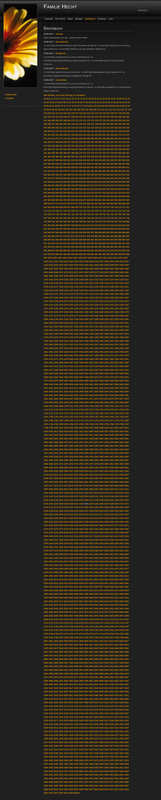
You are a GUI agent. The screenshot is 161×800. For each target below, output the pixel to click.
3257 (116, 735)
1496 (66, 362)
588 (72, 189)
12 (73, 99)
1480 (71, 359)
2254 (116, 522)
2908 (71, 663)
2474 (111, 569)
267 (108, 135)
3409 (111, 768)
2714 (121, 619)
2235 (106, 518)
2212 (76, 514)
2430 (61, 561)
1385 (106, 337)
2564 (51, 590)
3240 (116, 731)
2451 (81, 565)
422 (112, 160)
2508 (111, 576)
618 (104, 193)
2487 (91, 572)
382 (127, 153)
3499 (51, 789)
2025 (76, 475)
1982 (116, 464)
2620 (76, 601)
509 (108, 175)
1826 (101, 431)
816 (104, 225)
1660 (121, 395)
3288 (101, 742)
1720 (81, 410)
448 (127, 164)
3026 (66, 688)
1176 (81, 294)
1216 (111, 301)
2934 (116, 666)
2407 (116, 554)
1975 (81, 464)
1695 (126, 402)
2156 (51, 504)
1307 (56, 323)
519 (61, 178)
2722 (76, 623)
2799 (121, 637)
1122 (66, 283)
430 (57, 164)
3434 (66, 775)
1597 (61, 384)
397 (100, 157)
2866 (116, 652)
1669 (81, 399)
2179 (81, 507)
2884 (121, 655)
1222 (56, 305)
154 (96, 117)
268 (112, 135)
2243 (61, 522)
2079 (91, 486)
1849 (46, 439)
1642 (116, 391)
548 (88, 182)
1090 (76, 276)
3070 (116, 695)
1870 (66, 442)
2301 (96, 532)
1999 (116, 467)
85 (103, 106)
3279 (56, 742)
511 (116, 175)
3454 (81, 778)
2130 (91, 496)
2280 (76, 529)
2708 (91, 619)
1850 (51, 439)
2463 (56, 569)
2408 (121, 554)
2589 (91, 594)
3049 (96, 691)
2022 (61, 475)
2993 (71, 681)
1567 (81, 377)
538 (49, 182)
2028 (91, 475)
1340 (51, 330)
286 (96, 138)
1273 (56, 316)
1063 (111, 269)
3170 (106, 717)
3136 (106, 710)
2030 (101, 475)
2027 (86, 475)
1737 (81, 413)
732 (119, 211)
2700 (51, 619)
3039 (46, 691)
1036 (61, 265)
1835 (61, 435)
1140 (71, 287)
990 (96, 254)
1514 (71, 366)
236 (72, 131)
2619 (71, 601)
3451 (66, 778)
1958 (81, 460)
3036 (116, 688)
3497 (126, 786)
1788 (81, 424)
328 (88, 146)
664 (112, 200)
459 (84, 167)
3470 (76, 782)
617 (100, 193)
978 (49, 254)
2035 (126, 475)
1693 (116, 402)
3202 (96, 724)
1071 (66, 272)
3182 (81, 720)
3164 (76, 717)
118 (129, 109)
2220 (116, 514)
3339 (101, 753)
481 (84, 171)
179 (108, 120)
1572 (106, 377)
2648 (46, 608)
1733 (61, 413)
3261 (51, 739)
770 (96, 218)
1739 (91, 413)
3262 (56, 739)
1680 (51, 402)
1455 (116, 352)
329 (92, 146)
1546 (61, 373)
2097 (96, 489)
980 (57, 254)
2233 (96, 518)
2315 (81, 536)
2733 (46, 627)
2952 (121, 670)
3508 (96, 789)
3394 (121, 764)
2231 (86, 518)
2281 (81, 529)
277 (61, 138)
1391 (51, 341)
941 (76, 247)
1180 (101, 294)
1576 (126, 377)
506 (96, 175)
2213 (81, 514)
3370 (86, 760)
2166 (101, 504)
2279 (71, 529)
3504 (76, 789)
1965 (116, 460)
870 (57, 236)
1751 (66, 417)
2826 (86, 645)
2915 (106, 663)
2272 (121, 525)
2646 (121, 605)
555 (116, 182)
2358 (126, 543)
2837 (56, 648)
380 (119, 153)
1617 (76, 388)
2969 (121, 674)
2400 (81, 554)
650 (57, 200)
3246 (61, 735)
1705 (91, 406)
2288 (116, 529)
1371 (121, 334)
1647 (56, 395)
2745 (106, 627)
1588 (101, 381)
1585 (86, 381)
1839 (81, 435)
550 (96, 182)
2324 (126, 536)
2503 (86, 576)
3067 (101, 695)
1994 (91, 467)
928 (112, 243)
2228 (71, 518)
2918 (121, 663)
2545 (126, 583)
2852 (46, 652)
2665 (46, 612)
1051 (51, 269)
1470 (106, 355)
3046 (81, 691)
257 (68, 135)
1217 (116, 301)
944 (88, 247)
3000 (106, 681)
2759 (91, 630)
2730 (116, 623)
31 (126, 99)
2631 (46, 605)
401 (116, 157)
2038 (56, 478)
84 (101, 106)
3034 (106, 688)
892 (57, 240)
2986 (121, 677)
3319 (86, 749)
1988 (61, 467)
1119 (51, 283)
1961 (96, 460)
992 (104, 254)
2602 (71, 598)
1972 (66, 464)
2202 (111, 511)
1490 (121, 359)
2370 (101, 547)
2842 (81, 648)
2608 (101, 598)
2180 (86, 507)
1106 (71, 279)
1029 (111, 261)
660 (96, 200)
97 (50, 109)
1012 (110, 258)
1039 (76, 265)
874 (72, 236)
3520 (71, 793)
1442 (51, 352)
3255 (106, 735)
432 (65, 164)
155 (100, 117)
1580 (61, 381)
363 (53, 153)
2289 (121, 529)
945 (92, 247)
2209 (61, 514)
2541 (106, 583)
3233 (81, 731)
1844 (106, 435)
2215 (91, 514)
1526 (46, 370)
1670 (86, 399)
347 (76, 149)
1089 (71, 276)
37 (56, 102)
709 (116, 207)
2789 (71, 637)
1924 (81, 453)
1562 (56, 377)
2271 (116, 525)
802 (49, 225)
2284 (96, 529)
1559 (126, 373)
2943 (76, 670)
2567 (66, 590)
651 (61, 200)
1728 (121, 410)
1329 (81, 326)
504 (88, 175)
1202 (126, 298)
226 (119, 128)
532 (112, 178)
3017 (106, 684)
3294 (46, 746)
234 (65, 131)
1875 (91, 442)
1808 (96, 428)
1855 (76, 439)
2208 (56, 514)
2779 (106, 634)
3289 (106, 742)
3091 (51, 702)
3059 (61, 695)
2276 (56, 529)
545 (76, 182)
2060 (81, 482)
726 (96, 211)
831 (76, 229)
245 (108, 131)
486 (104, 171)
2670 (71, 612)
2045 (91, 478)
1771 (81, 420)
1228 (86, 305)
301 (68, 142)
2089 (56, 489)
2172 (46, 507)
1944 (96, 457)
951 (116, 247)
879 (92, 236)
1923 (76, 453)
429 (53, 164)
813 (92, 225)
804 (57, 225)
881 (100, 236)
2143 (71, 500)
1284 (111, 316)
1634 (76, 391)
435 (76, 164)
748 (96, 214)
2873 (66, 655)
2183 (101, 507)
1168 (126, 290)
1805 (81, 428)
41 (67, 102)
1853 (66, 439)
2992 (66, 681)
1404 (116, 341)
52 (98, 102)
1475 (46, 359)
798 (119, 222)
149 (76, 117)
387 (61, 157)
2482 (66, 572)
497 (61, 175)
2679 (116, 612)
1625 (116, 388)
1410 (61, 344)
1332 (96, 326)
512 (119, 175)
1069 (56, 272)
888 (127, 236)
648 (49, 200)
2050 (116, 478)
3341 (111, 753)
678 (80, 203)
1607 (111, 384)
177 (100, 120)
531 (108, 178)
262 (88, 135)
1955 (66, 460)
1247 (96, 308)
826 (57, 229)
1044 (101, 265)
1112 (101, 279)
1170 (51, 294)
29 (120, 99)
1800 (56, 428)
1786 (71, 424)
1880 (116, 442)
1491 (126, 359)
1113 (106, 279)
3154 (111, 713)
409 (61, 160)
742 (72, 214)
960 (65, 250)
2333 (86, 540)
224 (112, 128)
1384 (101, 337)
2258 (51, 525)
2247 (81, 522)
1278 (81, 316)
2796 (106, 637)
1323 (51, 326)
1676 (116, 399)
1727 (116, 410)
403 (123, 157)
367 (68, 153)
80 (89, 106)
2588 (86, 594)
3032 (96, 688)
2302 (101, 532)
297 (53, 142)
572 (96, 185)
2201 (106, 511)
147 (68, 117)
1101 (46, 279)
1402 (106, 341)
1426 (56, 348)
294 (127, 138)
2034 (121, 475)
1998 (111, 467)
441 (100, 164)
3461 (116, 778)
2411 (51, 558)
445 (116, 164)
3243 (46, 735)
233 (61, 131)
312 (112, 142)
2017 (121, 471)
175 (92, 120)
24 (106, 99)
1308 (61, 323)
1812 (116, 428)
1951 (46, 460)
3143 (56, 713)
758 (49, 218)
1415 (86, 344)
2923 (61, 666)
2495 (46, 576)
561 (53, 185)
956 (49, 250)
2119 (121, 493)
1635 (81, 391)
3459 (106, 778)
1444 (61, 352)
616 (96, 193)
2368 (91, 547)
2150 (106, 500)
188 (57, 124)
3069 (111, 695)
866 (127, 232)
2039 (61, 478)
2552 (76, 587)
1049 (126, 265)
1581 (66, 381)
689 (123, 203)
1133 (121, 283)
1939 (71, 457)
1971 (61, 464)
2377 (51, 551)
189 (61, 124)
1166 (116, 290)
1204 (51, 301)
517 (53, 178)
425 (123, 160)
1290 (56, 319)
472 (49, 171)
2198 (91, 511)
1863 (116, 439)
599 (116, 189)
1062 (106, 269)
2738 (71, 627)
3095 (71, 702)
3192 (46, 724)
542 (65, 182)
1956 (71, 460)
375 (100, 153)
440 (96, 164)
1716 (61, 410)
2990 (56, 681)
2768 (51, 634)
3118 (101, 706)
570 (88, 185)
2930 (96, 666)
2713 (116, 619)
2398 (71, 554)
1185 (126, 294)
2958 (66, 674)
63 (129, 102)
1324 (56, 326)
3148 (81, 713)
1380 (81, 337)
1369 (111, 334)
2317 (91, 536)
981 (61, 254)
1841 (91, 435)
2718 (56, 623)
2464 (61, 569)
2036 (46, 478)
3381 (56, 764)
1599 (71, 384)
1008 (90, 258)
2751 (51, 630)
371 (84, 153)
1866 (46, 442)
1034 (51, 265)
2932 (106, 666)
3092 (56, 702)
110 (98, 109)
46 (81, 102)
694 (57, 207)
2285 (101, 529)
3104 (116, 702)
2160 (71, 504)
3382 (61, 764)
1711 (121, 406)
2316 (86, 536)
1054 (66, 269)
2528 (126, 579)
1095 (101, 276)
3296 (56, 746)
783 (61, 222)
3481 (46, 786)
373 (92, 153)
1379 (76, 337)
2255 (121, 522)
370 (80, 153)
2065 (106, 482)
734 (127, 211)
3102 (106, 702)
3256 (111, 735)
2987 (126, 677)
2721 (71, 623)
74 (73, 106)
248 (119, 131)
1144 (91, 287)
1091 (81, 276)
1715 (56, 410)
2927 (81, 666)
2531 (56, 583)
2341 (126, 540)
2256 (126, 522)
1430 (76, 348)
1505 (111, 362)
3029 (81, 688)
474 (57, 171)
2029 (96, 475)
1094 (96, 276)
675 (68, 203)
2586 (76, 594)
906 (112, 240)
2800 (126, 637)
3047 (86, 691)
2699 (46, 619)
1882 (126, 442)
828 (65, 229)
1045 (106, 265)
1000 (49, 258)
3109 (56, 706)
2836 (51, 648)
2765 (121, 630)
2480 (56, 572)
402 (119, 157)
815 (100, 225)
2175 (61, 507)
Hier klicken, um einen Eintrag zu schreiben (64, 95)
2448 (66, 565)
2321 (111, 536)
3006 (51, 684)
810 (80, 225)
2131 (96, 496)
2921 (51, 666)
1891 (86, 446)
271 (123, 135)
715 (53, 211)
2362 (61, 547)
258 (72, 135)
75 (75, 106)
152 (88, 117)
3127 (61, 710)
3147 (76, 713)
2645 (116, 605)
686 (112, 203)
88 (112, 106)
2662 (116, 608)
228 (127, 128)
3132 (86, 710)
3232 (76, 731)
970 (104, 250)
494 (49, 175)
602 (127, 189)
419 (100, 160)
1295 (81, 319)
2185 (111, 507)
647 (45, 200)
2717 (51, 623)
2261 (66, 525)
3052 (111, 691)
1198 (106, 298)
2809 (86, 641)
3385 (76, 764)
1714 (51, 410)
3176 (51, 720)
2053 (46, 482)
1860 (101, 439)
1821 (76, 431)
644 (119, 196)
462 (96, 167)
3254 (101, 735)
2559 (111, 587)
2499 (66, 576)
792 (96, 222)
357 (116, 149)
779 (45, 222)
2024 (71, 475)
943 (84, 247)
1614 (61, 388)
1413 (76, 344)
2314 (76, 536)
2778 (101, 634)
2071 (51, 486)
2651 (61, 608)
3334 (76, 753)
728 (104, 211)
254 (57, 135)
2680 (121, 612)
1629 (51, 391)
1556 (111, 373)
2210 (66, 514)
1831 (126, 431)
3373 (101, 760)
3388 (91, 764)
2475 (116, 569)
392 (80, 157)
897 (76, 240)
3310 (126, 746)
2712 (111, 619)
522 (72, 178)
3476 (106, 782)
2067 (116, 482)
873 (68, 236)
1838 (76, 435)
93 (126, 106)
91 (120, 106)
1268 (116, 312)
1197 (101, 298)
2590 (96, 594)
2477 (126, 569)
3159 (51, 717)
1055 (71, 269)
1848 (126, 435)
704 (96, 207)
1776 (106, 420)
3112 (71, 706)
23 (103, 99)
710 (119, 207)
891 (53, 240)
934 (49, 247)
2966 (106, 674)
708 (112, 207)
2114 (96, 493)
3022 (46, 688)
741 (68, 214)
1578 (51, 381)
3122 (121, 706)
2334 (91, 540)
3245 (56, 735)
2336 (101, 540)
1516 (81, 366)
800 (127, 222)
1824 (91, 431)
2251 (101, 522)
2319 (101, 536)
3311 (46, 749)
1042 (91, 265)
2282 (86, 529)
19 (92, 99)
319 (53, 146)
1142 (81, 287)
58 (115, 102)
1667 (71, 399)
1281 (96, 316)
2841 (76, 648)
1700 (66, 406)
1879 (111, 442)
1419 (106, 344)
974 (119, 250)
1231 (101, 305)
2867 (121, 652)
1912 (106, 449)
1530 (66, 370)
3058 (56, 695)
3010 (71, 684)
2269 (106, 525)
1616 (71, 388)
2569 (76, 590)
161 (123, 117)
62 (126, 102)
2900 (116, 659)
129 (84, 113)
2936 (126, 666)
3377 (121, 760)
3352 (81, 757)
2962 (86, 674)
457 (76, 167)
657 (84, 200)
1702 (76, 406)
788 (80, 222)
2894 (86, 659)
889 (45, 240)
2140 (56, 500)
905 (108, 240)
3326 (121, 749)
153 (92, 117)
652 (65, 200)
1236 (126, 305)
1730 (46, 413)
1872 (76, 442)
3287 (96, 742)
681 (92, 203)
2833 (121, 645)
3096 (76, 702)
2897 (101, 659)
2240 (46, 522)
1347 (86, 330)
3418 (71, 771)
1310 (71, 323)
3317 (76, 749)
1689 (96, 402)
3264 (66, 739)
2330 (71, 540)
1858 (91, 439)
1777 (111, 420)
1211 (86, 301)
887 (123, 236)
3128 (66, 710)
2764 (116, 630)
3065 (91, 695)
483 (92, 171)
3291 (116, 742)
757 (45, 218)
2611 (116, 598)
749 (100, 214)
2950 (111, 670)
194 (80, 124)
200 (104, 124)
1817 (56, 431)
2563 (46, 590)
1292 (66, 319)
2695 (111, 616)
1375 (56, 337)
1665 (61, 399)
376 (104, 153)
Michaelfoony (62, 42)
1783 (56, 424)
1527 (51, 370)
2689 (81, 616)
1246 (91, 308)
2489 (101, 572)
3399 (61, 768)
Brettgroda (61, 53)
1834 (56, 435)
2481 (61, 572)
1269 (121, 312)
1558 (121, 373)
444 (112, 164)
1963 (106, 460)
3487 (76, 786)
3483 (56, 786)
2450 (76, 565)
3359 (116, 757)
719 (68, 211)
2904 (51, 663)
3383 (66, 764)
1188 (56, 298)
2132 (101, 496)
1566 (76, 377)
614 (88, 193)
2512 (46, 579)
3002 (116, 681)
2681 (126, 612)
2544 (121, 583)
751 (108, 214)
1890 (81, 446)
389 (68, 157)
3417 (66, 771)
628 (57, 196)
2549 (61, 587)
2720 (66, 623)
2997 (91, 681)
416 (88, 160)
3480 (126, 782)
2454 (96, 565)
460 (88, 167)
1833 (51, 435)
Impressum (11, 94)
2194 (71, 511)
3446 (126, 775)
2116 (106, 493)
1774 (96, 420)
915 (61, 243)
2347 (71, 543)
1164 (106, 290)
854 (80, 232)
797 (116, 222)
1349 (96, 330)
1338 (126, 326)
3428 (121, 771)
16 (84, 99)
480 (80, 171)
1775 (101, 420)
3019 (116, 684)
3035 (111, 688)
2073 (61, 486)
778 (127, 218)
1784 (61, 424)
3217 (86, 728)
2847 (106, 648)
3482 (51, 786)
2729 (111, 623)
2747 (116, 627)
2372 (111, 547)
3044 (71, 691)
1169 (46, 294)
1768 (66, 420)
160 (119, 117)
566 (72, 185)
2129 (86, 496)
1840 (86, 435)
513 (123, 175)
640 (104, 196)
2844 (91, 648)
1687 (86, 402)
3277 (46, 742)
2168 (111, 504)
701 (84, 207)
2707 (86, 619)
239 (84, 131)
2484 (76, 572)
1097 (111, 276)
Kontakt (9, 98)
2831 (111, 645)
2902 (126, 659)
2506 (101, 576)
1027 (101, 261)
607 (61, 193)
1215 (106, 301)
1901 (51, 449)
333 (108, 146)
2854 (56, 652)
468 (119, 167)
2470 (91, 569)
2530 (51, 583)
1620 (91, 388)
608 (65, 193)
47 (84, 102)
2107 (61, 493)
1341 (56, 330)
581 (45, 189)
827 (61, 229)
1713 (46, 410)
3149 (86, 713)
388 (65, 157)
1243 (76, 308)
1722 (91, 410)
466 (112, 167)
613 (84, 193)
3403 (81, 768)
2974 (61, 677)
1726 (111, 410)
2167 (106, 504)
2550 (66, 587)
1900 (46, 449)
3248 (71, 735)
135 (108, 113)
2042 (76, 478)
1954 (61, 460)
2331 (76, 540)
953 (123, 247)
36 (53, 102)
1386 (111, 337)
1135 (46, 287)
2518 (76, 579)
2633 (56, 605)
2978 (81, 677)
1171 (56, 294)
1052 (56, 269)
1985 (46, 467)
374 (96, 153)
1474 (126, 355)
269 (116, 135)
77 (81, 106)
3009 (66, 684)
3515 (46, 793)
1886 (61, 446)
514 (127, 175)
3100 (96, 702)
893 (61, 240)
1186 (46, 298)
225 (116, 128)
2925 (71, 666)
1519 (96, 366)
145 (61, 117)
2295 (66, 532)
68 (56, 106)
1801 (61, 428)
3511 (111, 789)
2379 (61, 551)
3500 (56, 789)
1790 (91, 424)
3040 (51, 691)
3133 (91, 710)
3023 (51, 688)
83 (98, 106)
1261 (81, 312)
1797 (126, 424)
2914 (101, 663)
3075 (56, 699)
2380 (66, 551)
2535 (76, 583)
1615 (66, 388)
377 (108, 153)
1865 (126, 439)
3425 (106, 771)
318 (49, 146)
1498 (76, 362)
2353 (101, 543)
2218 (106, 514)
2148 (96, 500)
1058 (86, 269)
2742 (91, 627)
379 (116, 153)
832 (80, 229)
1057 (81, 269)
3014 (91, 684)
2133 (106, 496)
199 (100, 124)
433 (68, 164)
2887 (51, 659)
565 (68, 185)
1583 (76, 381)
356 (112, 149)
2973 (56, 677)
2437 (96, 561)
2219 (111, 514)
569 (84, 185)
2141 (61, 500)
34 (47, 102)
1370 (116, 334)
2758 (86, 630)
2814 (111, 641)
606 (57, 193)
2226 (61, 518)
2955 (51, 674)
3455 (86, 778)
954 (127, 247)
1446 (71, 352)
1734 (66, 413)
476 (65, 171)
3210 (51, 728)
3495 (116, 786)
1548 (71, 373)
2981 (96, 677)
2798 (116, 637)
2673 (86, 612)
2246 (76, 522)
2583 (61, 594)
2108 (66, 493)
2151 (111, 500)
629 (61, 196)
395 (92, 157)
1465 (81, 355)
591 (84, 189)
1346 (81, 330)
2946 (91, 670)
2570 (81, 590)
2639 (86, 605)
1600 (76, 384)
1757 (96, 417)
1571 (101, 377)
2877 (86, 655)
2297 (76, 532)
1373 (46, 337)
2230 (81, 518)
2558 (106, 587)
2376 (46, 551)
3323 (106, 749)
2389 (111, 551)
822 (127, 225)
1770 (76, 420)
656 (80, 200)
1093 (91, 276)
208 (49, 128)
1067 (46, 272)
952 (119, 247)
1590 (111, 381)
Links (110, 19)
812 (88, 225)
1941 (81, 457)
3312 (51, 749)
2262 (71, 525)
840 (112, 229)
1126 (86, 283)
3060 (66, 695)
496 (57, 175)
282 (80, 138)
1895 (106, 446)
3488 (81, 786)
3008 (61, 684)
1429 (71, 348)
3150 (91, 713)
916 (65, 243)
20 (95, 99)
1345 (76, 330)
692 (49, 207)
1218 (121, 301)
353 (100, 149)
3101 (101, 702)
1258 (66, 312)
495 (53, 175)
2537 (86, 583)
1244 (81, 308)
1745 (121, 413)
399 (108, 157)
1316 (101, 323)
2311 (61, 536)
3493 (106, 786)
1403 (111, 341)
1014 (120, 258)
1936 (56, 457)
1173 (66, 294)
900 (88, 240)
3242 (126, 731)
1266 (106, 312)
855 (84, 232)
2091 (66, 489)
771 (100, 218)
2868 (126, 652)
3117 (96, 706)
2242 (56, 522)
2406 (111, 554)
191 (68, 124)
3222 (111, 728)
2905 (56, 663)
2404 (101, 554)
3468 (66, 782)
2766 (126, 630)
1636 (86, 391)
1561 (51, 377)
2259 (56, 525)
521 (68, 178)
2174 (56, 507)
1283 (106, 316)
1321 (126, 323)
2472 (101, 569)
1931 (116, 453)
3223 (116, 728)
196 (88, 124)
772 (104, 218)
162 (127, 117)
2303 (106, 532)
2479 (51, 572)
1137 (56, 287)
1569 (91, 377)
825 (53, 229)
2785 (51, 637)
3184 (91, 720)
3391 (106, 764)
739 (61, 214)
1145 (96, 287)
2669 (66, 612)
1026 (96, 261)
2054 (51, 482)
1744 (116, 413)
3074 (51, 699)
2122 (51, 496)
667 (123, 200)
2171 (126, 504)
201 (108, 124)
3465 (51, 782)
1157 (71, 290)
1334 (106, 326)
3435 (71, 775)
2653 (71, 608)
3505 (81, 789)
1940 (76, 457)
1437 (111, 348)
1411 (66, 344)
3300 (76, 746)
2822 (66, 645)
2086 (126, 486)
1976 (86, 464)
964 (80, 250)
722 (80, 211)
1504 (106, 362)
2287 (111, 529)
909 (123, 240)
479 (76, 171)
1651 (76, 395)
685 (108, 203)
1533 (81, 370)
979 (53, 254)
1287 (126, 316)
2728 (106, 623)
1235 (121, 305)
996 (119, 254)
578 (119, 185)
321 (61, 146)
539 (53, 182)
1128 (96, 283)
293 (123, 138)
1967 (126, 460)
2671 (76, 612)
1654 (91, 395)
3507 (91, 789)
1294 (76, 319)
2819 (51, 645)
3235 (91, 731)
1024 (86, 261)
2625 (101, 601)
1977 (91, 464)
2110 (76, 493)
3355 (96, 757)
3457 (96, 778)
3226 (46, 731)
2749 (126, 627)
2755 (71, 630)
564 (65, 185)
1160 (86, 290)
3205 (111, 724)
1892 (91, 446)
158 (112, 117)
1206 (61, 301)
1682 (61, 402)
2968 (116, 674)
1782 (51, 424)
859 (100, 232)
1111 (96, 279)
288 (104, 138)
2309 (51, 536)
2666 (51, 612)
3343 (121, 753)
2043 (81, 478)
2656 (86, 608)
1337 (121, 326)
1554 (101, 373)
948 (104, 247)
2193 (66, 511)
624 (127, 193)
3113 (76, 706)
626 (49, 196)
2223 (46, 518)
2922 (56, 666)
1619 (86, 388)
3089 (126, 699)
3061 (71, 695)
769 (92, 218)
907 (116, 240)
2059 (76, 482)
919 (76, 243)
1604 (96, 384)
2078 (86, 486)
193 (76, 124)
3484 (61, 786)
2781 (116, 634)
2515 (61, 579)
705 (100, 207)
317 (45, 146)
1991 (76, 467)
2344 (56, 543)
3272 (106, 739)
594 (96, 189)
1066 (126, 269)
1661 (126, 395)
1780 (126, 420)
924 (96, 243)
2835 (46, 648)
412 (72, 160)
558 (127, 182)
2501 (76, 576)
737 (53, 214)
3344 (126, 753)
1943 (91, 457)
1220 (46, 305)
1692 (111, 402)
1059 (91, 269)
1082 (121, 272)
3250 (81, 735)
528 (96, 178)
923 (92, 243)
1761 (116, 417)
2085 (121, 486)
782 (57, 222)
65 (47, 106)
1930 (111, 453)
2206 (46, 514)
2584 (66, 594)
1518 (91, 366)
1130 (106, 283)
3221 (106, 728)
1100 (126, 276)
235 (68, 131)
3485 (66, 786)
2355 (111, 543)
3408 (106, 768)
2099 (106, 489)
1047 (116, 265)
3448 (51, 778)
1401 (101, 341)
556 (119, 182)
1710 (116, 406)
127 (76, 113)
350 (88, 149)
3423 (96, 771)
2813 (106, 641)
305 (84, 142)
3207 (121, 724)
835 (92, 229)
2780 (111, 634)
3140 (126, 710)
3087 (116, 699)
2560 (116, 587)
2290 (126, 529)
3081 (86, 699)
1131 (111, 283)
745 (84, 214)
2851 (126, 648)
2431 (66, 561)
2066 (111, 482)
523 (76, 178)
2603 (76, 598)
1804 (76, 428)
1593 (126, 381)
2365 (76, 547)
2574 (101, 590)
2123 (56, 496)
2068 (121, 482)
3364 (56, 760)
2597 (46, 598)
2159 (66, 504)
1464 (76, 355)
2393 (46, 554)
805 (61, 225)
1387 (116, 337)
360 (127, 149)
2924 (66, 666)
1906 (76, 449)
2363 (66, 547)
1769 (71, 420)
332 (104, 146)
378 (112, 153)
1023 (81, 261)
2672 (81, 612)
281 (76, 138)
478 (72, 171)
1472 (116, 355)
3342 (116, 753)
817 (108, 225)
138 (119, 113)
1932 (121, 453)
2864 (106, 652)
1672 (96, 399)
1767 (61, 420)
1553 (96, 373)
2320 (106, 536)
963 (76, 250)
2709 (96, 619)
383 (45, 157)
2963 (91, 674)
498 (65, 175)
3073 (46, 699)
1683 (66, 402)
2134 (111, 496)
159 (116, 117)
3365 (61, 760)
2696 (116, 616)
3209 (46, 728)
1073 (76, 272)
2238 (121, 518)
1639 (101, 391)
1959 (86, 460)
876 (80, 236)
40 (64, 102)
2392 (126, 551)
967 (92, 250)
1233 (111, 305)
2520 (86, 579)
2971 (46, 677)
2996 (86, 681)
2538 (91, 583)
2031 (106, 475)
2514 (56, 579)
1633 (71, 391)
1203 (46, 301)
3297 (61, 746)
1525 (126, 366)
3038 (126, 688)
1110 (91, 279)
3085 (106, 699)
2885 (126, 655)
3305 (101, 746)
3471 (81, 782)
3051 (106, 691)
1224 (66, 305)
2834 (126, 645)
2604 (81, 598)
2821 (61, 645)
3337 (91, 753)
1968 (46, 464)
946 (96, 247)
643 (116, 196)
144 (57, 117)
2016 (116, 471)
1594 (46, 384)
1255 (51, 312)
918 (72, 243)
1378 (71, 337)
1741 (101, 413)
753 (116, 214)
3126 (56, 710)
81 (92, 106)
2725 (91, 623)
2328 (61, 540)
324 (72, 146)
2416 (76, 558)
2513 (51, 579)
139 (123, 113)
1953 (56, 460)
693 (53, 207)
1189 (61, 298)
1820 (71, 431)
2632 (51, 605)
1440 (126, 348)
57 (112, 102)
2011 (91, 471)
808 (72, 225)
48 (87, 102)
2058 (71, 482)
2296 (71, 532)
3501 (61, 789)
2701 (56, 619)
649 (53, 200)
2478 (46, 572)
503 (84, 175)
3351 (76, 757)
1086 (56, 276)
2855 (61, 652)
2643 (106, 605)
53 (101, 102)
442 (104, 164)
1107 (76, 279)
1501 (91, 362)
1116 (121, 279)
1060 (96, 269)
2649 (51, 608)
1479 (66, 359)
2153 (121, 500)
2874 (71, 655)
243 (100, 131)
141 (45, 117)
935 (53, 247)
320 (57, 146)
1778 (116, 420)
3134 (96, 710)
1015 (125, 258)
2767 (46, 634)
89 (115, 106)
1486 (101, 359)
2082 (106, 486)
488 (112, 171)
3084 (101, 699)
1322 (46, 326)
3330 (56, 753)
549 (92, 182)
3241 (121, 731)
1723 (96, 410)
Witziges (79, 19)
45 (78, 102)
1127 (91, 283)
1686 (81, 402)
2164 (91, 504)
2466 (71, 569)
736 (49, 214)
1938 (66, 457)
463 (100, 167)
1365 (91, 334)
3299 (71, 746)
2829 (101, 645)
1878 (106, 442)
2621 (81, 601)
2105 (51, 493)
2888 (56, 659)
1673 (101, 399)
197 (92, 124)
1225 (71, 305)
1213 (96, 301)
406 (49, 160)
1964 (111, 460)
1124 (76, 283)
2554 (86, 587)
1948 (116, 457)
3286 (91, 742)
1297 (91, 319)
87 (109, 106)
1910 (96, 449)
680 (88, 203)
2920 (46, 666)
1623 (106, 388)
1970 (56, 464)
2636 (71, 605)
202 (112, 124)
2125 (66, 496)
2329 (66, 540)
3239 (111, 731)
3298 (66, 746)
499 (68, 175)
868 (49, 236)
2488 (96, 572)
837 (100, 229)
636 (88, 196)
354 (104, 149)
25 (109, 99)
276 (57, 138)
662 (104, 200)
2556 (96, 587)
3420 (81, 771)
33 (45, 102)
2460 (126, 565)
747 (92, 214)
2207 (51, 514)
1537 (101, 370)
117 (126, 109)
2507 (106, 576)
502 (80, 175)
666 (119, 200)
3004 (126, 681)
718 (65, 211)
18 (89, 99)
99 (56, 109)
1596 (56, 384)
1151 (126, 287)
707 (108, 207)
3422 (91, 771)
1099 (121, 276)
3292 (121, 742)
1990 (71, 467)
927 (108, 243)
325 (76, 146)
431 (61, 164)
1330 (86, 326)
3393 (116, 764)
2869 (46, 655)
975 (123, 250)
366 (65, 153)
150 (80, 117)
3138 (116, 710)
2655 (81, 608)
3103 (111, 702)
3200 (86, 724)
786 (72, 222)
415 (84, 160)
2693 (101, 616)
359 (123, 149)
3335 (81, 753)
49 (89, 102)
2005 (61, 471)
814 (96, 225)
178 (104, 120)
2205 (126, 511)
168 (65, 120)
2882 (111, 655)
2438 (101, 561)
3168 (96, 717)
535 (123, 178)
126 (72, 113)
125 (68, 113)
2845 (96, 648)
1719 (76, 410)
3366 (66, 760)
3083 (96, 699)
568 (80, 185)
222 (104, 128)
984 (72, 254)
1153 (51, 290)
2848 (111, 648)
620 (112, 193)
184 (127, 120)
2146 (86, 500)
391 (76, 157)
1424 (46, 348)
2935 (121, 666)
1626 (121, 388)
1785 (66, 424)
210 (57, 128)
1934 (46, 457)
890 (49, 240)
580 (127, 185)
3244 (51, 735)
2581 (51, 594)
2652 (66, 608)
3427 (116, 771)
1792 (101, 424)
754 (119, 214)
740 (65, 214)
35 (50, 102)
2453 (91, 565)
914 (57, 243)
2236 (111, 518)
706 (104, 207)
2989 (51, 681)
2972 (51, 677)
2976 (71, 677)
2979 (86, 677)
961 (68, 250)
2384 (86, 551)
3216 (81, 728)
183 (123, 120)
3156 (121, 713)
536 (127, 178)
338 (127, 146)
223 (108, 128)
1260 (76, 312)
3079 (76, 699)
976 (127, 250)
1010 (100, 258)
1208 (71, 301)
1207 (66, 301)
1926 (91, 453)
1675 (111, 399)
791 (92, 222)
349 (84, 149)
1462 (66, 355)
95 (45, 109)
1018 (56, 261)
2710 (101, 619)
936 (57, 247)
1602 (86, 384)
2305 (116, 532)
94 (129, 106)
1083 (126, 272)
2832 (116, 645)
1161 (91, 290)
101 (63, 109)
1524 (121, 366)
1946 (106, 457)
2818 (46, 645)
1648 (61, 395)
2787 (61, 637)
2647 (126, 605)
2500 (71, 576)
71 (64, 106)
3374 (106, 760)
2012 (96, 471)
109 (94, 109)
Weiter (77, 793)
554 (112, 182)
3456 (91, 778)
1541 (121, 370)
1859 (96, 439)
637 (92, 196)
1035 (56, 265)
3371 (91, 760)
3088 (121, 699)
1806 (86, 428)
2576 (111, 590)
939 (68, 247)
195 (84, 124)
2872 (61, 655)
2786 (56, 637)
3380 (51, 764)
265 (100, 135)
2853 (51, 652)
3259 (126, 735)
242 (96, 131)
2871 (56, 655)
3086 (111, 699)
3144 (61, 713)
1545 (56, 373)
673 (61, 203)
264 (96, 135)
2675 (96, 612)
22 (101, 99)
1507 (121, 362)
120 (49, 113)
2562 (126, 587)
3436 (76, 775)
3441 (101, 775)
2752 (56, 630)
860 (104, 232)
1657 (106, 395)
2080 (96, 486)
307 (92, 142)
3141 (46, 713)
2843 (86, 648)
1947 (111, 457)
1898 (121, 446)
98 (53, 109)
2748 (121, 627)
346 (72, 149)
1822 (81, 431)
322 (65, 146)
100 (59, 109)
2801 (46, 641)
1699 (61, 406)
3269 (91, 739)
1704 (86, 406)
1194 (86, 298)
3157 (126, 713)
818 (112, 225)
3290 (111, 742)
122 (57, 113)
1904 (66, 449)
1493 (51, 362)
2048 (106, 478)
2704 (71, 619)
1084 (46, 276)
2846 (101, 648)
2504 (91, 576)
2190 (51, 511)
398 (104, 157)
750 (104, 214)
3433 (61, 775)
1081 (116, 272)
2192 (61, 511)
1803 (71, 428)
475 (61, 171)
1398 (86, 341)
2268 (101, 525)
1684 (71, 402)
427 (45, 164)
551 (100, 182)
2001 (126, 467)
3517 (56, 793)
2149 (101, 500)
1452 (101, 352)
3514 (126, 789)
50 (92, 102)
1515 (76, 366)
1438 (116, 348)
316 (127, 142)
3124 (46, 710)
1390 (46, 341)
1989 (66, 467)
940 (72, 247)
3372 (96, 760)
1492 (46, 362)
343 (61, 149)
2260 (61, 525)
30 (123, 99)
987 (84, 254)
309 (100, 142)
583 (53, 189)
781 (53, 222)
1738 (86, 413)
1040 (81, 265)
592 (88, 189)
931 (123, 243)
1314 (91, 323)
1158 (76, 290)
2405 (106, 554)
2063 (96, 482)
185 (45, 124)
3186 (101, 720)
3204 (106, 724)
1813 (121, 428)
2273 (126, 525)
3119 (106, 706)
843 (123, 229)
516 (49, 178)
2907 (66, 663)
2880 (101, 655)
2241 (51, 522)
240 (88, 131)
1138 (61, 287)
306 (88, 142)
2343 (51, 543)
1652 (81, 395)
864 (119, 232)
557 (123, 182)
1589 (106, 381)
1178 (91, 294)
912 (49, 243)
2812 (101, 641)
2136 (121, 496)
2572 (91, 590)
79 (87, 106)
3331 (61, 753)
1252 (121, 308)
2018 (126, 471)
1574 (116, 377)
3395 (126, 764)
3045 (76, 691)
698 (72, 207)
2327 (56, 540)
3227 (51, 731)
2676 (101, 612)
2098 (101, 489)
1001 (54, 258)
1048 (121, 265)
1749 (56, 417)
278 (65, 138)
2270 (111, 525)
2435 (86, 561)
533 (116, 178)
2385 (91, 551)
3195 (61, 724)
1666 (66, 399)
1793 (106, 424)
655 (76, 200)
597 (108, 189)
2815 (116, 641)
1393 (61, 341)
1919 (56, 453)
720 (72, 211)
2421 (101, 558)
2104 (46, 493)
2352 (96, 543)
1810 (106, 428)
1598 (66, 384)
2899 (111, 659)
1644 (126, 391)
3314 (61, 749)
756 (127, 214)
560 (49, 185)
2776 (91, 634)
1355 (126, 330)
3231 (71, 731)
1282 (101, 316)
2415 (71, 558)
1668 (76, 399)
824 (49, 229)
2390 (116, 551)
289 (108, 138)
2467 (76, 569)
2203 (116, 511)
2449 (71, 565)
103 (71, 109)
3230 (66, 731)
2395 (56, 554)
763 (68, 218)
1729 (126, 410)
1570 (96, 377)
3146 (71, 713)
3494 (111, 786)
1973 (71, 464)
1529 (61, 370)
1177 (86, 294)
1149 (116, 287)
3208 (126, 724)
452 (57, 167)
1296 (86, 319)
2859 (81, 652)
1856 (81, 439)
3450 (61, 778)
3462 (121, 778)
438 (88, 164)
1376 (61, 337)
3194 (56, 724)
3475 (101, 782)
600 (119, 189)
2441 (116, 561)
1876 (96, 442)
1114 (111, 279)
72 (67, 106)
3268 (86, 739)
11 (70, 99)
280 (72, 138)
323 (68, 146)
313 (116, 142)
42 (70, 102)
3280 (61, 742)
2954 (46, 674)
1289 (51, 319)
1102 (51, 279)
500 (72, 175)
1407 (46, 344)
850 (65, 232)
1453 (106, 352)
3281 (66, 742)
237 (76, 131)
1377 (66, 337)
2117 (111, 493)
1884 (51, 446)
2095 (86, 489)
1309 (66, 323)
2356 (116, 543)
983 (68, 254)
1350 (101, 330)
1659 (116, 395)
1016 (46, 261)
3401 (71, 768)
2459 (121, 565)
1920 (61, 453)
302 (72, 142)
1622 (101, 388)
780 (49, 222)
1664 (56, 399)
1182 (111, 294)
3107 (46, 706)
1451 (96, 352)
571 (92, 185)
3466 (56, 782)
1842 (96, 435)
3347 (56, 757)
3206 (116, 724)
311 (108, 142)
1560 (46, 377)
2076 (76, 486)
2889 (61, 659)
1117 (126, 279)
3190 (121, 720)
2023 (66, 475)
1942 (86, 457)
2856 (66, 652)
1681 (56, 402)
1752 (71, 417)
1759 (106, 417)
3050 (101, 691)
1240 (61, 308)
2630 (126, 601)
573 (100, 185)
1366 (96, 334)
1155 (61, 290)
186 (49, 124)
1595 (51, 384)
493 (45, 175)
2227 (66, 518)
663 (108, 200)
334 (112, 146)
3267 (81, 739)
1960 (91, 460)
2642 (101, 605)
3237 (101, 731)
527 (92, 178)
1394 (66, 341)
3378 (126, 760)
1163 (101, 290)
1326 (66, 326)
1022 (76, 261)
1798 (46, 428)
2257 (46, 525)
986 (80, 254)
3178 (61, 720)
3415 (56, 771)
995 (116, 254)
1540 (116, 370)
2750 (46, 630)
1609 (121, 384)
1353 (116, 330)
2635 (66, 605)
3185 (96, 720)
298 (57, 142)
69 (59, 106)
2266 (91, 525)
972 (112, 250)
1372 (126, 334)
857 (92, 232)
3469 (71, 782)
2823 (71, 645)
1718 (71, 410)
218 (88, 128)
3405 (91, 768)
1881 (121, 442)
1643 (121, 391)
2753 (61, 630)
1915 (121, 449)
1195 (91, 298)
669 (45, 203)
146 (65, 117)
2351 (91, 543)
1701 (71, 406)
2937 (46, 670)
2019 (46, 475)
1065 (121, 269)
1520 (101, 366)
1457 (126, 352)
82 (95, 106)
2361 (56, 547)
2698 (126, 616)
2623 (91, 601)
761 (61, 218)
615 (92, 193)
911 (45, 243)
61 (123, 102)
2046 (96, 478)
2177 (71, 507)
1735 (71, 413)
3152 (101, 713)
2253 (111, 522)
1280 (91, 316)
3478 (116, 782)
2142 (66, 500)
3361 (126, 757)
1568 (86, 377)
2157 (56, 504)
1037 (66, 265)
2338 (111, 540)
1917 (46, 453)
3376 (116, 760)
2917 (116, 663)
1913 (111, 449)
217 (84, 128)
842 (119, 229)
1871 (71, 442)
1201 (121, 298)
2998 (96, 681)
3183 (86, 720)
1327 (71, 326)
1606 (106, 384)
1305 (46, 323)
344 (65, 149)
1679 (46, 402)
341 (53, 149)
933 (45, 247)
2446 (56, 565)
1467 (91, 355)
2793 (91, 637)
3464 (46, 782)
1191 (71, 298)
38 (59, 102)
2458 (116, 565)
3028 (76, 688)
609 (68, 193)
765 (76, 218)
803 (53, 225)
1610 (126, 384)
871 (61, 236)
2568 (71, 590)
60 (120, 102)
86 (106, 106)
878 (88, 236)
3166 (86, 717)
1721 (86, 410)
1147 (106, 287)
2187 (121, 507)
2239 (126, 518)
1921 (66, 453)
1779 (121, 420)
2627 (111, 601)
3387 (86, 764)
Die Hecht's (60, 19)
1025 (91, 261)
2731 (121, 623)
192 (72, 124)
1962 (101, 460)
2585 (71, 594)
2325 (46, 540)
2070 (46, 486)
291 (116, 138)
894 (65, 240)
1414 (81, 344)
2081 (101, 486)
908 (119, 240)
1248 (101, 308)
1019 (61, 261)
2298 (81, 532)
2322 (116, 536)
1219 (126, 301)
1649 (66, 395)
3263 (61, 739)
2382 (76, 551)
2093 (76, 489)
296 (49, 142)
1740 (96, 413)
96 (47, 109)
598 (112, 189)
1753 (76, 417)
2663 (121, 608)
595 (100, 189)
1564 (66, 377)
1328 (76, 326)
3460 (111, 778)
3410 (116, 768)
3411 (121, 768)
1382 (91, 337)
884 (112, 236)
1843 (101, 435)
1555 (106, 373)
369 (76, 153)
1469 (101, 355)
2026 (81, 475)
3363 (51, 760)
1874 (86, 442)
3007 (56, 684)
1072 (71, 272)
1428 (66, 348)
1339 (46, 330)
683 (100, 203)
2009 (81, 471)
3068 (106, 695)
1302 (116, 319)
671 (53, 203)
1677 (121, 399)
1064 (116, 269)
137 (116, 113)
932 (127, 243)
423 (116, 160)
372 (88, 153)
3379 (46, 764)
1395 (71, 341)
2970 (126, 674)
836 (96, 229)
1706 (96, 406)
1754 (81, 417)
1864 (121, 439)
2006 (66, 471)
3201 (91, 724)
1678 (126, 399)
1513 (66, 366)
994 (112, 254)
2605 (86, 598)
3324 (111, 749)
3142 (51, 713)
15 (81, 99)
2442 (121, 561)
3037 (121, 688)
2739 (76, 627)
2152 (116, 500)
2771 (66, 634)
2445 (51, 565)
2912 (91, 663)
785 (68, 222)
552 (104, 182)
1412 (71, 344)
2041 (71, 478)
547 (84, 182)
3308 (116, 746)
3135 (101, 710)
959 (61, 250)
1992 (81, 467)
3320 (91, 749)
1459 (51, 355)
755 (123, 214)
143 (53, 117)
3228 (56, 731)
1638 (96, 391)
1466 (86, 355)
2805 (66, 641)
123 (61, 113)
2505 (96, 576)
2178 (76, 507)
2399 (76, 554)
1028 (106, 261)
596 (104, 189)
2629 (121, 601)
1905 (71, 449)
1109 (86, 279)
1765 (51, 420)
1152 (46, 290)
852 (72, 232)
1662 (46, 399)
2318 (96, 536)
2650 (56, 608)
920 (80, 243)
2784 (46, 637)
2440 (111, 561)
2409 (126, 554)
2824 (76, 645)
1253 (126, 308)
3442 (106, 775)
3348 (61, 757)
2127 (76, 496)
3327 (126, 749)
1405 (121, 341)
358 (119, 149)
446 (119, 164)
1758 (101, 417)
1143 (86, 287)
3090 (46, 702)
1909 (91, 449)
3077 (66, 699)
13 (75, 99)
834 (88, 229)
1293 (71, 319)
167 (61, 120)
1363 (81, 334)
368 (72, 153)
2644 (111, 605)
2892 (76, 659)
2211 (71, 514)
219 (92, 128)
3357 (106, 757)
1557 (116, 373)
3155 (116, 713)
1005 (75, 258)
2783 (126, 634)
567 (76, 185)
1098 (116, 276)
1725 (106, 410)
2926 (76, 666)
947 (100, 247)
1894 (101, 446)
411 (68, 160)
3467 (61, 782)
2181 (91, 507)
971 (108, 250)
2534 (71, 583)
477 (68, 171)
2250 (96, 522)
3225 (126, 728)
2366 (81, 547)
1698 (56, 406)
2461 (46, 569)
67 (53, 106)
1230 (96, 305)
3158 (46, 717)
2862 (96, 652)
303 (76, 142)
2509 (116, 576)
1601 (81, 384)
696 (65, 207)
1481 (76, 359)
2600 (61, 598)
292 (119, 138)
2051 (121, 478)
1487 (106, 359)
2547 (51, 587)
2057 (66, 482)
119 (45, 113)
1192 (76, 298)
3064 (86, 695)
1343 (66, 330)
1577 (46, 381)
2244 (66, 522)
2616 (56, 601)
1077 (96, 272)
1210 (81, 301)
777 (123, 218)
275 (53, 138)
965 (84, 250)
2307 (126, 532)
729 (108, 211)
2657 (91, 608)
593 (92, 189)
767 (84, 218)
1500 (86, 362)
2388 (106, 551)
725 (92, 211)
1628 (46, 391)
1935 (51, 457)
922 (88, 243)
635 (84, 196)
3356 (101, 757)
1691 (106, 402)
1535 (91, 370)
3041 (56, 691)
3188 (111, 720)
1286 (121, 316)
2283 (91, 529)
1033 (46, 265)
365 (61, 153)
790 (88, 222)
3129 (71, 710)
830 (72, 229)
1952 (51, 460)
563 (61, 185)
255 (61, 135)
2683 (51, 616)
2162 (81, 504)
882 (104, 236)
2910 (81, 663)
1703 (81, 406)
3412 (126, 768)
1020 (66, 261)
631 (68, 196)
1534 (86, 370)
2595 (121, 594)
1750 (61, 417)
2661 (111, 608)
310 (104, 142)
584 (57, 189)
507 (100, 175)
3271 (101, 739)
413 (76, 160)
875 (76, 236)
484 (96, 171)
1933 (126, 453)
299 (61, 142)
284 (88, 138)
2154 (126, 500)
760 (57, 218)
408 (57, 160)
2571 (86, 590)
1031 (121, 261)
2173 (51, 507)
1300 (106, 319)
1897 (116, 446)
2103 (126, 489)
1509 (46, 366)
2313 (71, 536)
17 (87, 99)
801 (45, 225)
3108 (51, 706)
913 (53, 243)
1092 (86, 276)
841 (116, 229)
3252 (91, 735)
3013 (86, 684)
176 (96, 120)
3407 (101, 768)
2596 (126, 594)
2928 (86, 666)
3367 (71, 760)
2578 (121, 590)
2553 (81, 587)
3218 (91, 728)
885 (116, 236)
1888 (71, 446)
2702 (61, 619)
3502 (66, 789)
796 (112, 222)
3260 (46, 739)
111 (102, 109)
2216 (96, 514)
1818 (61, 431)
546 (80, 182)
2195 (76, 511)
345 (68, 149)
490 (119, 171)
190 (65, 124)
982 (65, 254)
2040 (66, 478)
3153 (106, 713)
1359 (61, 334)
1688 (91, 402)
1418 (101, 344)
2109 (71, 493)
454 (65, 167)
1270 (126, 312)
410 (65, 160)
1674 (106, 399)
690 (127, 203)
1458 (46, 355)
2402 (91, 554)
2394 (51, 554)
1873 (81, 442)
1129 (101, 283)
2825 (81, 645)
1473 (121, 355)
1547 (66, 373)
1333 (101, 326)
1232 (106, 305)
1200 (116, 298)
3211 (56, 728)
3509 (101, 789)
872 (65, 236)
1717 (66, 410)
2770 (61, 634)
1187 (51, 298)
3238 (106, 731)
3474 (96, 782)
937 (61, 247)
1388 (121, 337)
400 (112, 157)
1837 (71, 435)
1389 (126, 337)
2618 (66, 601)
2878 (91, 655)
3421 (86, 771)
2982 (101, 677)
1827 (106, 431)
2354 (106, 543)
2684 (56, 616)
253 (53, 135)
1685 (76, 402)
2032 (111, 475)
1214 (101, 301)
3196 (66, 724)
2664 (126, 608)
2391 (121, 551)
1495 (61, 362)
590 (80, 189)
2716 (46, 623)
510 (112, 175)
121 (53, 113)
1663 (51, 399)
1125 (81, 283)
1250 (111, 308)
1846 (116, 435)
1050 (46, 269)
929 (116, 243)
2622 (86, 601)
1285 (116, 316)
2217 (101, 514)
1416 (91, 344)
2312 (66, 536)
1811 (111, 428)
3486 (71, 786)
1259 (71, 312)
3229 (61, 731)
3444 (116, 775)
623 (123, 193)
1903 (61, 449)
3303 (91, 746)
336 (119, 146)
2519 (81, 579)
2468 (81, 569)
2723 (81, 623)
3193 (51, 724)
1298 (96, 319)
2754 (66, 630)
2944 (81, 670)
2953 (126, 670)
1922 (71, 453)
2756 (76, 630)
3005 (46, 684)
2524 (106, 579)
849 (61, 232)
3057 (51, 695)
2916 (111, 663)
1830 (121, 431)
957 (53, 250)
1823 (86, 431)
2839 (66, 648)
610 (72, 193)
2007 (71, 471)
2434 (81, 561)
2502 (81, 576)
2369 (96, 547)
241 (92, 131)
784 (65, 222)
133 (100, 113)
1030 (116, 261)
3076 (61, 699)
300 (65, 142)
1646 (51, 395)
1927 (96, 453)
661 (100, 200)
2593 (111, 594)
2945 (86, 670)
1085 (51, 276)
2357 (121, 543)
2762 (106, 630)
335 (116, 146)
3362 (46, 760)
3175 (46, 720)
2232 (91, 518)
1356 (46, 334)
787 (76, 222)
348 (80, 149)
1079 (106, 272)
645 (123, 196)
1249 (106, 308)
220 (96, 128)
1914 (116, 449)
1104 (61, 279)
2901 (121, 659)
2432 (71, 561)
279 (68, 138)
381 (123, 153)
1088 (66, 276)
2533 (66, 583)
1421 (116, 344)
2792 (86, 637)
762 (65, 218)
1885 (56, 446)
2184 (106, 507)
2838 (61, 648)
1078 (101, 272)
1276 (71, 316)
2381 (71, 551)
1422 (121, 344)
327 (84, 146)
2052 (126, 478)
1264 (96, 312)
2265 (86, 525)
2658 (96, 608)
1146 (101, 287)
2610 (111, 598)
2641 (96, 605)
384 (49, 157)
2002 (46, 471)
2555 (91, 587)
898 (80, 240)
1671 (91, 399)
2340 (121, 540)
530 (104, 178)
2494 (126, 572)
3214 (71, 728)
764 (72, 218)
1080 (111, 272)
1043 (96, 265)
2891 (71, 659)
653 (68, 200)
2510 (121, 576)
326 (80, 146)
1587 (96, 381)
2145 (81, 500)
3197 (71, 724)
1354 (121, 330)
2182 (96, 507)
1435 (101, 348)
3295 (51, 746)
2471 (96, 569)
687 (116, 203)
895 (68, 240)
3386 (81, 764)
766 (80, 218)
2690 (86, 616)
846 (49, 232)
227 (123, 128)
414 (80, 160)
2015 (111, 471)
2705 (76, 619)
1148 (111, 287)
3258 (121, 735)
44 (75, 102)
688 (119, 203)
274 (49, 138)
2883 (116, 655)
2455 (101, 565)
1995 (96, 467)
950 (112, 247)
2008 (76, 471)
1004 (70, 258)
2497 (56, 576)
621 (116, 193)
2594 (116, 594)
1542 (126, 370)
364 (57, 153)
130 (88, 113)
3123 (126, 706)
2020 (51, 475)
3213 (66, 728)
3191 (126, 720)
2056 (61, 482)
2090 (61, 489)
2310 (56, 536)
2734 (51, 627)
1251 (116, 308)
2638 (81, 605)
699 (76, 207)
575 (108, 185)
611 (76, 193)
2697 (121, 616)
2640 (91, 605)
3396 (46, 768)
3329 (51, 753)
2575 (106, 590)
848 (57, 232)
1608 (116, 384)
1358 (56, 334)
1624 (111, 388)
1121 (61, 283)
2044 (86, 478)
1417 (96, 344)
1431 (81, 348)
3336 (86, 753)
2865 (111, 652)
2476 (121, 569)
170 (72, 120)
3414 (51, 771)
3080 (81, 699)
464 (104, 167)
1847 (121, 435)
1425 (51, 348)
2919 (126, 663)
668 (127, 200)
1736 (76, 413)
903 (100, 240)
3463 (126, 778)
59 (117, 102)
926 (104, 243)
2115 (101, 493)
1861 (106, 439)
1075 (86, 272)
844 (127, 229)
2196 (81, 511)
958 (57, 250)
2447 (61, 565)
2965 (101, 674)
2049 (111, 478)
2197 (86, 511)
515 (45, 178)
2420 (96, 558)
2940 (61, 670)
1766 (56, 420)
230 (49, 131)
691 (45, 207)
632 (72, 196)
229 (45, 131)
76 (78, 106)
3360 (121, 757)
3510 (106, 789)
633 (76, 196)
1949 (121, 457)
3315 (66, 749)
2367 (86, 547)
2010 (86, 471)
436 (80, 164)
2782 (121, 634)
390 (72, 157)
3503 (71, 789)
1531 (71, 370)
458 (80, 167)
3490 (91, 786)
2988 (46, 681)
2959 (71, 674)
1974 (76, 464)
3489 (86, 786)
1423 (126, 344)
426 (127, 160)
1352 (111, 330)
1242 (71, 308)
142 (49, 117)
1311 (76, 323)
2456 (106, 565)
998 (127, 254)
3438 (86, 775)
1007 (85, 258)
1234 (116, 305)
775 (116, 218)
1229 (91, 305)
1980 (106, 464)
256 (65, 135)
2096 (91, 489)
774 (112, 218)
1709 (111, 406)
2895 (91, 659)
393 (84, 157)
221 (100, 128)
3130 (76, 710)
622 (119, 193)
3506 (86, 789)
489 (116, 171)
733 (123, 211)
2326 (51, 540)
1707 (101, 406)
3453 (76, 778)
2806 (71, 641)
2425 (121, 558)
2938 (51, 670)
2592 (106, 594)
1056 (76, 269)
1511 (56, 366)
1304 (126, 319)
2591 (101, 594)
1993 (86, 467)
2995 (81, 681)
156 (104, 117)
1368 (106, 334)
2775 (86, 634)
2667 (56, 612)
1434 (96, 348)
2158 (61, 504)
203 (116, 124)
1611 (46, 388)
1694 (121, 402)
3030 (86, 688)
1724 (101, 410)
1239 (56, 308)
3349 (66, 757)
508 (104, 175)
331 (100, 146)
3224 (121, 728)
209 (53, 128)
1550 (81, 373)
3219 (96, 728)
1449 (86, 352)
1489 (116, 359)
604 (49, 193)
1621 (96, 388)
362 (49, 153)
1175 (76, 294)
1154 (56, 290)
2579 (126, 590)
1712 (126, 406)
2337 (106, 540)
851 (68, 232)
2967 (111, 674)
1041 (86, 265)
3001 (111, 681)
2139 (51, 500)
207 (45, 128)
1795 (116, 424)
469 (123, 167)
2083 (111, 486)
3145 (66, 713)
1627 (126, 388)
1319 (116, 323)
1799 (51, 428)
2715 (126, 619)
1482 (81, 359)
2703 (66, 619)
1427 (61, 348)
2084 (116, 486)
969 (100, 250)
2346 (66, 543)
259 (76, 135)
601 (123, 189)
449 (45, 167)
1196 (96, 298)
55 (106, 102)
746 (88, 214)
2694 (106, 616)
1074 (81, 272)
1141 (76, 287)
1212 (91, 301)
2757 (81, 630)
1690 (101, 402)
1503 (101, 362)
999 (45, 258)
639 (100, 196)
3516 (51, 793)
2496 (51, 576)
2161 (76, 504)
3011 (76, 684)
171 (76, 120)
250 (127, 131)
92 (123, 106)
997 (123, 254)
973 (116, 250)
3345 (46, 757)
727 (100, 211)
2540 (101, 583)
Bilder (70, 19)
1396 (76, 341)
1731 (51, 413)
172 (80, 120)
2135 (116, 496)
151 (84, 117)
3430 (46, 775)
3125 (51, 710)
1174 (71, 294)
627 (53, 196)
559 (45, 185)
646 (127, 196)
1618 (81, 388)
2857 (71, 652)
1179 (96, 294)
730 (112, 211)
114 (114, 109)
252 (49, 135)
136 (112, 113)
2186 (116, 507)
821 (123, 225)
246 (112, 131)
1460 (56, 355)
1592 (121, 381)
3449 (56, 778)
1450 (91, 352)
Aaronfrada (61, 80)
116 (122, 109)
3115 (86, 706)
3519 (66, 793)
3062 (76, 695)
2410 (46, 558)
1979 (101, 464)
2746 (111, 627)
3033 (101, 688)
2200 (101, 511)
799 (123, 222)
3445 (121, 775)
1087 (61, 276)
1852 (61, 439)
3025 (61, 688)
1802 (66, 428)
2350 (86, 543)
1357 (51, 334)
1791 (96, 424)
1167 (121, 290)
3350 (71, 757)
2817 (126, 641)
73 (70, 106)
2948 (101, 670)
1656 (101, 395)
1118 (46, 283)
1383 (96, 337)
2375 (126, 547)
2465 (66, 569)
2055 (56, 482)
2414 (66, 558)
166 (57, 120)
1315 (96, 323)
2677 (106, 612)
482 (88, 171)
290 (112, 138)
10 (67, 99)
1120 (56, 283)
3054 (121, 691)
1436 (106, 348)
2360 (51, 547)
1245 (86, 308)
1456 (121, 352)
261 (84, 135)
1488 (111, 359)
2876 (81, 655)
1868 (56, 442)
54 (103, 102)
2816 (121, 641)
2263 (76, 525)
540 (57, 182)
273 (45, 138)
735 (45, 214)
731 (116, 211)
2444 (46, 565)
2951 (116, 670)
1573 (111, 377)
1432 (86, 348)
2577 (116, 590)
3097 (81, 702)
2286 (106, 529)
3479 (121, 782)
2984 (111, 677)
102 (67, 109)
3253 (96, 735)
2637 (76, 605)
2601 (66, 598)
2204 (121, 511)
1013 (115, 258)
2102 (121, 489)
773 (108, 218)
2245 (71, 522)
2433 (76, 561)
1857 (86, 439)
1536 (96, 370)
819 (116, 225)
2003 (51, 471)
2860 (86, 652)
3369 (81, 760)
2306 (121, 532)
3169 (101, 717)
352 (96, 149)
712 (127, 207)
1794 (111, 424)
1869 (61, 442)
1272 (51, 316)
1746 (126, 413)
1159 (81, 290)
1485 (96, 359)
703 (92, 207)
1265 (101, 312)
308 (96, 142)
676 (72, 203)
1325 (61, 326)
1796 (121, 424)
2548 (56, 587)
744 (80, 214)
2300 (91, 532)
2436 (91, 561)
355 (108, 149)
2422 (106, 558)
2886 (46, 659)
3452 (71, 778)
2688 (76, 616)
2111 (81, 493)
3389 (96, 764)
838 (104, 229)
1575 (121, 377)
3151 (96, 713)
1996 (101, 467)
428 (49, 164)
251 (45, 135)
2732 (126, 623)
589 (76, 189)
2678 (111, 612)
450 (49, 167)
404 (127, 157)
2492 (116, 572)
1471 (111, 355)
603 (45, 193)
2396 (61, 554)
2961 (81, 674)
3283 (76, 742)
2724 (86, 623)
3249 (76, 735)
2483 (71, 572)
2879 (96, 655)
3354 (91, 757)
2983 (106, 677)
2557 (101, 587)
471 (45, 171)
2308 (46, 536)
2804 (61, 641)
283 (84, 138)
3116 (91, 706)
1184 (121, 294)
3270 (96, 739)
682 (96, 203)
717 (61, 211)
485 (100, 171)
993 (108, 254)
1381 (86, 337)
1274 (61, 316)
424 (119, 160)
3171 (111, 717)
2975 (66, 677)
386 (57, 157)
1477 (56, 359)
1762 (121, 417)
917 (68, 243)
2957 (61, 674)
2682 (46, 616)
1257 (61, 312)
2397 (66, 554)
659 (92, 200)
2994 (76, 681)
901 (92, 240)
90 (117, 106)
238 (80, 131)
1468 (96, 355)
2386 (96, 551)
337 (123, 146)
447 (123, 164)
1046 (111, 265)
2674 (91, 612)
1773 (91, 420)
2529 (46, 583)
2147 (91, 500)
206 (127, 124)
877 (84, 236)
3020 (121, 684)
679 (84, 203)
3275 (121, 739)
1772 (86, 420)
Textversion (143, 10)
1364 (86, 334)
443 (108, 164)
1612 (51, 388)
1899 (126, 446)
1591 (116, 381)
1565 (71, 377)
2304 (111, 532)
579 (123, 185)
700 (80, 207)
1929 (106, 453)
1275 (66, 316)
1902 (56, 449)
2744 (101, 627)
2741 (86, 627)
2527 (121, 579)
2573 (96, 590)
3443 (111, 775)
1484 (91, 359)
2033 (116, 475)
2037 (51, 478)
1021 (71, 261)
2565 (56, 590)
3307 (111, 746)
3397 (51, 768)
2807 (76, 641)
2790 (76, 637)
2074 (66, 486)
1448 (81, 352)
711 (123, 207)
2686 (66, 616)
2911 (86, 663)
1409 (56, 344)
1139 (66, 287)
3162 (66, 717)
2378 (56, 551)
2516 (66, 579)
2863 (101, 652)
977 (45, 254)
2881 (106, 655)
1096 (106, 276)
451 (53, 167)
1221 (51, 305)
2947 (96, 670)
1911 (101, 449)
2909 (76, 663)
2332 (81, 540)
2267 (96, 525)
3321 (96, 749)
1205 (56, 301)
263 (92, 135)
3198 (76, 724)
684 (104, 203)
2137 (126, 496)
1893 (96, 446)
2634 (61, 605)
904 (104, 240)
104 (75, 109)
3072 (126, 695)
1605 (101, 384)
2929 (91, 666)
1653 (86, 395)
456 (72, 167)
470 (127, 167)
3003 (121, 681)
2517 (71, 579)
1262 (86, 312)
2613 (126, 598)
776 (119, 218)
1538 (106, 370)
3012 (81, 684)
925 (100, 243)
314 (119, 142)
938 (65, 247)
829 (68, 229)
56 (109, 102)
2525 (111, 579)
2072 (56, 486)
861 (108, 232)
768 (88, 218)
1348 (91, 330)
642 (112, 196)
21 (98, 99)
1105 (66, 279)
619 (108, 193)
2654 (76, 608)
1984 (126, 464)
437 (84, 164)
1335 (111, 326)
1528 (56, 370)
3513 (121, 789)
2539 (96, 583)
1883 (46, 446)
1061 (101, 269)
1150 (121, 287)
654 (72, 200)
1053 (61, 269)
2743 (96, 627)
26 (112, 99)
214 (72, 128)
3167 (91, 717)
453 (61, 167)
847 (53, 232)
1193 (81, 298)
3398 (56, 768)
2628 (116, 601)
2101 (116, 489)
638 (96, 196)
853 (76, 232)
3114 (81, 706)
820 (119, 225)
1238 (51, 308)
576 (112, 185)
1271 (46, 316)
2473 (106, 569)
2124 (61, 496)
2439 (106, 561)
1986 (51, 467)
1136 (51, 287)
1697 (51, 406)
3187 (106, 720)
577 (116, 185)
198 (96, 124)
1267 (111, 312)
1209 (76, 301)
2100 (111, 489)
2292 (51, 532)
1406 (126, 341)
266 (104, 135)
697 (68, 207)
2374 (121, 547)
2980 (91, 677)
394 (88, 157)
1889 (76, 446)
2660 (106, 608)
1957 (76, 460)
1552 (91, 373)
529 (100, 178)
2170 (121, 504)
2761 (101, 630)
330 (96, 146)
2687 (71, 616)
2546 (46, 587)
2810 (91, 641)
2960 (76, 674)
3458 (101, 778)
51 (95, 102)
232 (57, 131)
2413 (61, 558)
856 (88, 232)
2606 (91, 598)
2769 (56, 634)
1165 (111, 290)
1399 (91, 341)
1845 (111, 435)
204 (119, 124)
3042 (61, 691)
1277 (76, 316)
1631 (61, 391)
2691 (91, 616)
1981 (111, 464)
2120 (126, 493)
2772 (71, 634)
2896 (96, 659)
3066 (96, 695)
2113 (91, 493)
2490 (106, 572)
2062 (91, 482)
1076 (91, 272)
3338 (96, 753)
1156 (66, 290)
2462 (51, 569)
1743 (111, 413)
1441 (46, 352)
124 (65, 113)
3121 (116, 706)
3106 (126, 702)
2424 (116, 558)
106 (83, 109)
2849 (116, 648)
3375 (111, 760)
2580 (46, 594)
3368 (76, 760)
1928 (101, 453)
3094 (66, 702)
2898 (106, 659)
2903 (46, 663)
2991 (61, 681)
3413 (46, 771)
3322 (101, 749)
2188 (126, 507)
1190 (66, 298)
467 (116, 167)
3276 (126, 739)
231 (53, 131)
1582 (71, 381)
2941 (66, 670)
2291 (46, 532)
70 (61, 106)
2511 (126, 576)
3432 (56, 775)
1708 (106, 406)
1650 (71, 395)
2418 (86, 558)
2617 (61, 601)
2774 (81, 634)
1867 (51, 442)
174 (88, 120)
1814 (126, 428)
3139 (121, 710)
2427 (46, 561)
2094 (81, 489)
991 (100, 254)
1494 (56, 362)
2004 (56, 471)
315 (123, 142)
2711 (106, 619)
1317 (106, 323)
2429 (56, 561)
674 (65, 203)
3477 (111, 782)
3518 (61, 793)
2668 (61, 612)
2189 (46, 511)
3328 (46, 753)
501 (76, 175)
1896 (111, 446)
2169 (116, 504)
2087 (46, 489)
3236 (96, 731)
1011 (105, 258)
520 (65, 178)
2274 (46, 529)
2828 (96, 645)
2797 (111, 637)
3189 (116, 720)
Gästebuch (90, 19)
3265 (71, 739)
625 (45, 196)
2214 (86, 514)
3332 (66, 753)
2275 (51, 529)
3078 (71, 699)
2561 (121, 587)
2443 (126, 561)
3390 (101, 764)
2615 (51, 601)
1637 (91, 391)
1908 (86, 449)
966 (88, 250)
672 (57, 203)
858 (96, 232)
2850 (121, 648)
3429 (126, 771)
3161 (61, 717)
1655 (96, 395)
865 (123, 232)
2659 (101, 608)
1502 (96, 362)
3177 (56, 720)
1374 (51, 337)
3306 (106, 746)
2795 (101, 637)
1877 (101, 442)
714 (49, 211)
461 (92, 167)
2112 (86, 493)
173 (84, 120)
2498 (61, 576)
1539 (111, 370)
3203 (101, 724)
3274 (116, 739)
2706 (81, 619)
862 (112, 232)
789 (84, 222)
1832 (46, 435)
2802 (51, 641)
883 (108, 236)
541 (61, 182)
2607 (96, 598)
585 (61, 189)
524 (80, 178)
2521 (91, 579)
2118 (116, 493)
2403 (96, 554)
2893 (81, 659)
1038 (71, 265)
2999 (101, 681)
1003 (65, 258)
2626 (106, 601)
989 (92, 254)
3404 (86, 768)
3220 (101, 728)
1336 (116, 326)
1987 (56, 467)
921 (84, 243)
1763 (126, 417)
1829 (116, 431)
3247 (66, 735)
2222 (126, 514)
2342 (46, 543)
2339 (116, 540)
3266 (76, 739)
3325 (116, 749)
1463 (71, 355)
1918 (51, 453)
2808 (81, 641)
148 (72, 117)
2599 (56, 598)
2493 (121, 572)
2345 (61, 543)
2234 (101, 518)
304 (80, 142)
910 (127, 240)
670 (49, 203)
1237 (46, 308)
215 (76, 128)
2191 (56, 511)
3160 (56, 717)
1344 (71, 330)
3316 (71, 749)
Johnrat (59, 34)
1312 (81, 323)
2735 (56, 627)
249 (123, 131)
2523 (101, 579)
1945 (101, 457)
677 (76, 203)
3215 (76, 728)
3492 (101, 786)
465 (108, 167)
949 (108, 247)
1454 (111, 352)
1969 (51, 464)
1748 (51, 417)
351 (92, 149)
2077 (81, 486)
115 (118, 109)
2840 (71, 648)
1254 (46, 312)
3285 (86, 742)
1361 (71, 334)
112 (106, 109)
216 (80, 128)
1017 (51, 261)
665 (116, 200)
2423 (111, 558)
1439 (121, 348)
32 (129, 99)
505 (92, 175)
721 (76, 211)
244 (104, 131)
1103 (56, 279)
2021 (56, 475)
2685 (61, 616)
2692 (96, 616)
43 (73, 102)
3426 (111, 771)
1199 (111, 298)
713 (45, 211)
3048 (91, 691)
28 (117, 99)
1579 (56, 381)
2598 (51, 598)
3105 (121, 702)
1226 (76, 305)
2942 (71, 670)
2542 (111, 583)
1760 (111, 417)
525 (84, 178)
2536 (81, 583)
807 (68, 225)
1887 (66, 446)
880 (96, 236)
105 (78, 109)
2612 (121, 598)
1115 (116, 279)
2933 (111, 666)
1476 (51, 359)
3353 (86, 757)
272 (127, 135)
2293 (56, 532)
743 (76, 214)
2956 (56, 674)
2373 (116, 547)
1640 (106, 391)
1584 (81, 381)
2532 (61, 583)
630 (65, 196)
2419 (91, 558)
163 (45, 120)
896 (72, 240)
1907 (81, 449)
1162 (96, 290)
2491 (111, 572)
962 (72, 250)
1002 (60, 258)
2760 (96, 630)
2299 (86, 532)
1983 (121, 464)
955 (45, 250)
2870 (51, 655)
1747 (46, 417)
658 (88, 200)
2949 (106, 670)
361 (45, 153)
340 (49, 149)
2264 (81, 525)
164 (49, 120)
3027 (71, 688)
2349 (81, 543)
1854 (71, 439)
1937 (61, 457)
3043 (66, 691)
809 (76, 225)
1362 (76, 334)
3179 (66, 720)
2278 (66, 529)
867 (45, 236)
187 (53, 124)
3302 (86, 746)
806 (65, 225)
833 (84, 229)
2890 (66, 659)
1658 (111, 395)
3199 (81, 724)
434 (72, 164)
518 (57, 178)
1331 (91, 326)
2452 (86, 565)
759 (53, 218)
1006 (80, 258)
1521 (106, 366)
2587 (81, 594)
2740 (81, 627)
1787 (76, 424)
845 (45, 232)
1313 (86, 323)
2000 (121, 467)
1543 (46, 373)
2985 (116, 677)
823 (45, 229)
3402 (76, 768)
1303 (121, 319)
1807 (91, 428)
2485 (81, 572)
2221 (121, 514)
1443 (56, 352)
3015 (96, 684)
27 (115, 99)
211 (61, 128)
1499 (81, 362)
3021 (126, 684)
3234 (86, 731)
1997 (106, 467)
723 (84, 211)
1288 (46, 319)
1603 (91, 384)
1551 (86, 373)
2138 (46, 500)
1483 (86, 359)
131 (92, 113)
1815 (46, 431)
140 (127, 113)
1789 (86, 424)
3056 (46, 695)
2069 (126, 482)
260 (80, 135)
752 (112, 214)
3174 (126, 717)
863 (116, 232)
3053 (116, 691)
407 (53, 160)
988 (88, 254)
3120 (111, 706)
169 (68, 120)
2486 (86, 572)
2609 (106, 598)
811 (84, 225)
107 (86, 109)
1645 (46, 395)
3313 (56, 749)
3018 (111, 684)
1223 (61, 305)
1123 (71, 283)
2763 (111, 630)
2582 (56, 594)
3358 (111, 757)
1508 (126, 362)
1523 (116, 366)
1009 (95, 258)
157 (108, 117)
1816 (51, 431)
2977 (76, 677)
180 (112, 120)
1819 (66, 431)
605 (53, 193)
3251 (86, 735)
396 (96, 157)
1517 (86, 366)
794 (104, 222)
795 (108, 222)
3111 (66, 706)
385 (53, 157)
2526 (116, 579)
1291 (61, 319)
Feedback (101, 19)
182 (119, 120)
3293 (126, 742)
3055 (126, 691)
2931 (101, 666)
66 (50, 106)
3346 (51, 757)
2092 (71, 489)
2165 (96, 504)
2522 (96, 579)
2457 (111, 565)
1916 (126, 449)
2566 (61, 590)
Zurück (47, 99)
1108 (81, 279)
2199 (96, 511)
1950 (126, 457)
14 (78, 99)
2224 (51, 518)
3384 (71, 764)
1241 (66, 308)
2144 (76, 500)
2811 (96, 641)
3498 (46, 789)
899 (84, 240)
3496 (121, 786)
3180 (71, 720)
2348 (76, 543)
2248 (86, 522)
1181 (106, 294)
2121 (46, 496)
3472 (86, 782)
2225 (56, 518)
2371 (106, 547)
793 (100, 222)
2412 (56, 558)
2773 (76, 634)
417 (92, 160)
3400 (66, 768)
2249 (91, 522)
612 (80, 193)
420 (104, 160)
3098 (86, 702)
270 (119, 135)
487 (108, 171)
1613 (56, 388)
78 (84, 106)
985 (76, 254)
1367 (101, 334)
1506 (116, 362)
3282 (71, 742)
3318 (81, 749)
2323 (121, 536)
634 (80, 196)
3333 (71, 753)
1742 (106, 413)
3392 (111, 764)
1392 (56, 341)
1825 (96, 431)
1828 (111, 431)
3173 (121, 717)
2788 (66, 637)
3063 (81, 695)
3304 (96, 746)
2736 (61, 627)
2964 (96, 674)
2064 (101, 482)
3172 (116, 717)
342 (57, 149)
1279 (86, 316)
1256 (56, 312)
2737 (66, 627)
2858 (76, 652)
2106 (56, 493)
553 (108, 182)
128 (80, 113)
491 (123, 171)
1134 (126, 283)
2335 (96, 540)
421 (108, 160)
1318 (111, 323)
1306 (51, 323)
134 (104, 113)
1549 (76, 373)
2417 (81, 558)
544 (72, 182)
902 (96, 240)
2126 (71, 496)
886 (119, 236)
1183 (116, 294)
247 (116, 131)
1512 (61, 366)
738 (57, 214)
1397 (81, 341)
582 (49, 189)
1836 (66, 435)
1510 (51, 366)
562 (57, 185)
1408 (51, 344)
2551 (71, 587)
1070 (61, 272)
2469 (86, 569)
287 (100, 138)
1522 (111, 366)
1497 (71, 362)
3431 (51, 775)
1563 (61, 377)
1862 (111, 439)
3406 (96, 768)
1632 (66, 391)
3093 (61, 702)
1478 (61, 359)
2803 (56, 641)
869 (53, 236)
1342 (61, 330)
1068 (51, 272)
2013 (101, 471)
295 (45, 142)
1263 (91, 312)
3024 (56, 688)
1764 (46, 420)
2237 (116, 518)
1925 (86, 453)
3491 (96, 786)
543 (68, 182)
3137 (111, 710)
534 (119, 178)
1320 (121, 323)
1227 (81, 305)
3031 (91, 688)
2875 (76, 655)
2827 (91, 645)
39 (61, 102)
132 (96, 113)
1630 (56, 391)
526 (88, 178)
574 (104, 185)
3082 (91, 699)
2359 (46, 547)
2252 (106, 522)
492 (127, 171)
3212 (61, 728)
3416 (61, 771)
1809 (101, 428)
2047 (101, 478)
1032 (126, 261)
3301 (81, 746)
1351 (106, 330)
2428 (51, 561)
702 (88, 207)
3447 (46, 778)
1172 (61, 294)
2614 (46, 601)
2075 (71, 486)
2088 (51, 489)
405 (45, 160)
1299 (101, 319)
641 (108, 196)
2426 (126, 558)
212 (65, 128)
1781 (46, 424)
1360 (66, 334)
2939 (56, 670)
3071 (121, 695)
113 (110, 109)
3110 (61, 706)
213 (68, 128)
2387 (101, 551)
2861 (91, 652)
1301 (111, 319)
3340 (106, 753)
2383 (81, 551)
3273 (111, 739)
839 (108, 229)
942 (80, 247)
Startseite (49, 19)
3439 (91, 775)
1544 (51, 373)
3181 (76, 720)
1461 (61, 355)
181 (116, 120)
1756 (91, 417)
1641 (111, 391)
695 (61, 207)
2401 (86, 554)
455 (68, 167)
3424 (101, 771)
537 (45, 182)
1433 (91, 348)
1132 (116, 283)
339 (45, 149)
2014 (106, 471)
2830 (106, 645)
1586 (91, 381)
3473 (91, 782)
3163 (71, 717)
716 (57, 211)
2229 (76, 518)
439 (92, 164)
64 (45, 106)
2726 (96, 623)
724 (88, 211)
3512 (116, 789)
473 (53, 171)
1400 (96, 341)
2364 (71, 547)
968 (96, 250)
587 (68, 189)
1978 (96, 464)
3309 (121, 746)
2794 (96, 637)
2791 (81, 637)
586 (65, 189)
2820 (56, 645)
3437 (81, 775)
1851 (56, 439)
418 (96, 160)
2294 (61, 532)
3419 (76, 771)
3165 (81, 717)
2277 (61, 529)
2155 (46, 504)
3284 (81, 742)
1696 (46, 406)
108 (90, 109)
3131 (81, 710)
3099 (91, 702)
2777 (96, 634)
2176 (66, 507)
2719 (61, 623)
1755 (86, 417)
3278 (51, 742)
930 (119, 243)
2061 (86, 482)
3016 (101, 684)
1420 (111, 344)
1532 (76, 370)
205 (123, 124)
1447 (76, 352)
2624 (96, 601)
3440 (96, 775)
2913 (96, 663)
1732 (56, 413)
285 (92, 138)
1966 (121, 460)
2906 (61, 663)
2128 (81, 496)
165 (53, 120)
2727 (101, 623)
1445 (66, 352)
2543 (116, 583)
